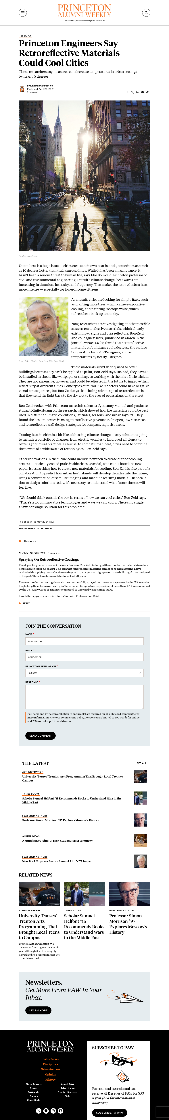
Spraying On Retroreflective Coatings (49, 559)
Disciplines (50, 1064)
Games (34, 1096)
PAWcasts (33, 1092)
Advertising (68, 1088)
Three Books (31, 794)
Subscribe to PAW (109, 1113)
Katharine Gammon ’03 (41, 85)
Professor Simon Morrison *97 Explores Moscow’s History (60, 820)
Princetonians (50, 1069)
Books (33, 1088)
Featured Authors (34, 816)
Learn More (38, 1010)
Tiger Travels (34, 1084)
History (50, 1079)
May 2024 (42, 522)
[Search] (146, 13)
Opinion (50, 1074)
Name (28, 634)
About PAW (67, 1084)
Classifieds (33, 1100)
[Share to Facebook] (127, 92)
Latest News (51, 1059)
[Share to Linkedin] (137, 92)
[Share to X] (132, 92)
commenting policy (72, 717)
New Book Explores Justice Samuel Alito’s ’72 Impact (57, 861)
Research (25, 36)
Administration (32, 772)
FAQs (67, 1096)
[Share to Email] (142, 92)
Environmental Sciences (36, 528)
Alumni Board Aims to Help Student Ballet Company (57, 841)
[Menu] (23, 13)
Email (29, 651)
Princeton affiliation (40, 666)
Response (31, 682)
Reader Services (67, 1092)
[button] (147, 92)
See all (142, 763)
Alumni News (31, 836)
